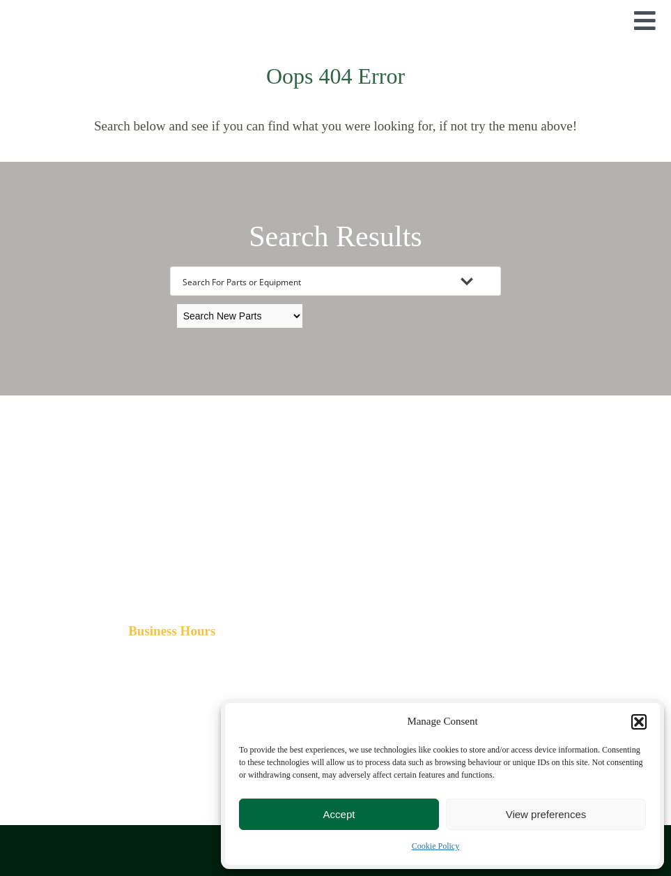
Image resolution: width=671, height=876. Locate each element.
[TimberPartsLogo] (336, 17)
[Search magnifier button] (486, 281)
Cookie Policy (435, 846)
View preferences (546, 814)
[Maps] (541, 639)
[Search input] (317, 281)
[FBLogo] (172, 707)
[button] (639, 722)
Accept (339, 814)
